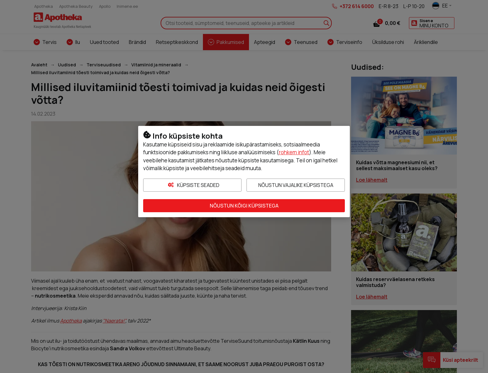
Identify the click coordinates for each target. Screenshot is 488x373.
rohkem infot (294, 152)
